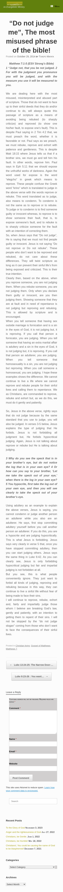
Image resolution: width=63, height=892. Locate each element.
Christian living (23, 645)
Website (13, 763)
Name (12, 739)
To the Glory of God (15, 827)
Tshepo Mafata (46, 56)
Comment (15, 708)
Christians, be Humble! (17, 841)
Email (12, 751)
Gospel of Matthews (40, 645)
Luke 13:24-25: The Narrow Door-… (31, 665)
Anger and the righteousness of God (23, 832)
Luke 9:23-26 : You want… (31, 676)
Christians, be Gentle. (16, 836)
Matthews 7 (11, 649)
